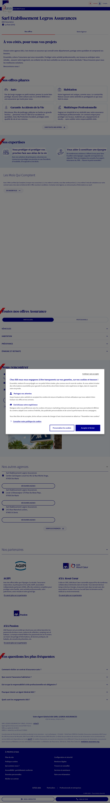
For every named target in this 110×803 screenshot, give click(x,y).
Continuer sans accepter (90, 374)
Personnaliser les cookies (62, 428)
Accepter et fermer (88, 428)
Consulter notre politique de (27, 421)
